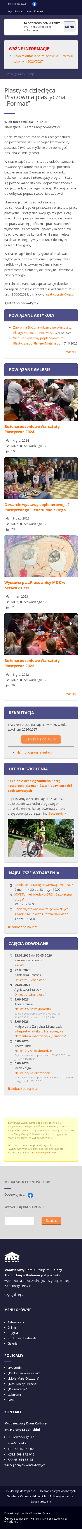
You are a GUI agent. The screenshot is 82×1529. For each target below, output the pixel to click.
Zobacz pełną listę (23, 927)
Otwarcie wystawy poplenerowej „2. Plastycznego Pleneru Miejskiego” (37, 507)
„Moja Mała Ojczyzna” (23, 1378)
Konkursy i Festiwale (22, 1338)
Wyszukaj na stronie (19, 11)
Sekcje (30, 74)
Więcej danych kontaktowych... (25, 1465)
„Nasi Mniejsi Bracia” (22, 1384)
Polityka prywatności (44, 1152)
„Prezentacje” (17, 1389)
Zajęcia (13, 1333)
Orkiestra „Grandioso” (30, 980)
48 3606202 (19, 3)
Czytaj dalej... (13, 1295)
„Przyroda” (15, 1368)
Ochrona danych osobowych (58, 1491)
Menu (69, 26)
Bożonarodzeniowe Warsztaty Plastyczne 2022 (32, 663)
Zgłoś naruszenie (41, 1501)
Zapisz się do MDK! (40, 739)
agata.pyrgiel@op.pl (59, 294)
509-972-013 (25, 1454)
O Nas (12, 1327)
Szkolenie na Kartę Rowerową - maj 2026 (43, 885)
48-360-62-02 (24, 1449)
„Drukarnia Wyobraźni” (24, 1373)
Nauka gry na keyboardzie (33, 1009)
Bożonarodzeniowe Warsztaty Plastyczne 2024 (32, 429)
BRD (11, 1400)
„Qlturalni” (15, 1395)
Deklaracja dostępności (21, 1491)
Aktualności (16, 1322)
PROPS (19, 965)
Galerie (12, 1343)
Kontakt (38, 11)
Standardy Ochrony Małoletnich (26, 1496)
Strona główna (14, 74)
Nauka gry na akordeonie (32, 1073)
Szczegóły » (57, 813)
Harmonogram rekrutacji (34, 752)
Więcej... (72, 352)
